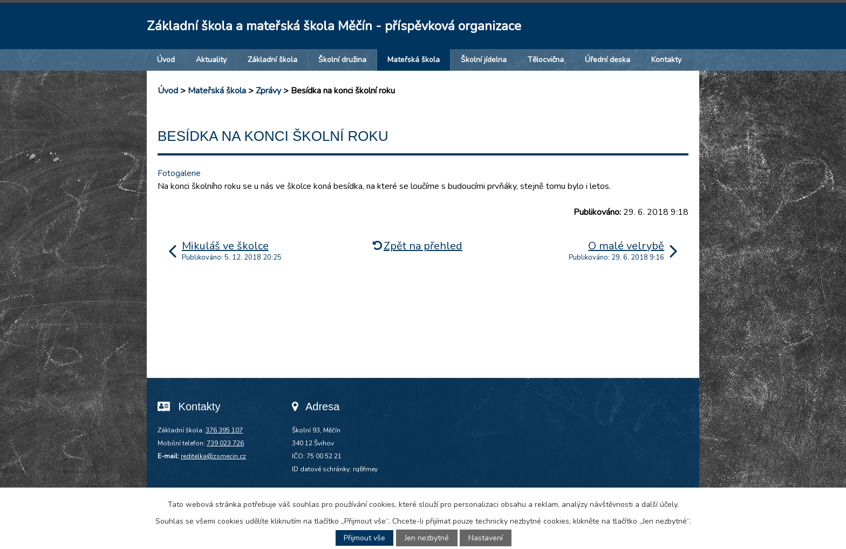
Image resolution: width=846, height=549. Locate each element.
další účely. (660, 504)
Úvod (166, 60)
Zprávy (268, 91)
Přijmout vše (364, 538)
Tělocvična (546, 60)
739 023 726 (225, 443)
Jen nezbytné (427, 538)
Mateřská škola (413, 60)
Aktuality (211, 60)
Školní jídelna (484, 60)
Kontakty (666, 60)
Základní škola (272, 60)
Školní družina (342, 60)
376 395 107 (224, 430)
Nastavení (485, 538)
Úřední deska (607, 60)
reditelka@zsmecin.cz (213, 456)
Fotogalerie (179, 173)
